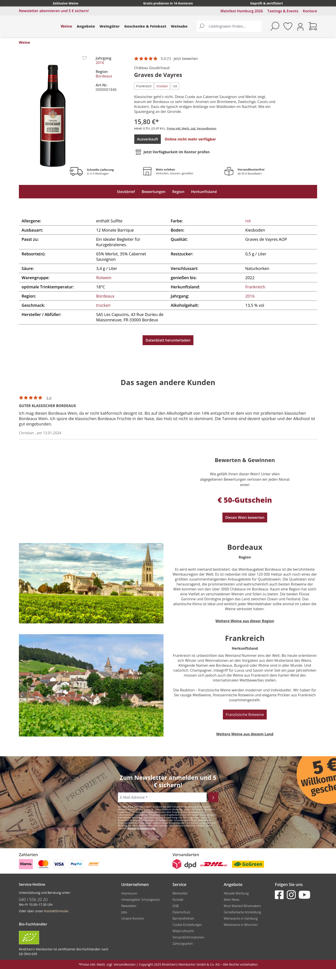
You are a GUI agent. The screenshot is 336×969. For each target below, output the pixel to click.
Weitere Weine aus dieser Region (244, 621)
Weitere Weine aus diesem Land (244, 734)
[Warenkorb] (312, 26)
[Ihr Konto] (300, 26)
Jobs (124, 912)
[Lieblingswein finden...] (234, 26)
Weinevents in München (241, 925)
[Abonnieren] (213, 797)
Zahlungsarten (182, 943)
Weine (66, 26)
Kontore (310, 11)
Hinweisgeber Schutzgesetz (140, 899)
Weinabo (179, 26)
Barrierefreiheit (183, 918)
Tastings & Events (282, 11)
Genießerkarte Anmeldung (242, 912)
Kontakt (177, 899)
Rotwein (104, 277)
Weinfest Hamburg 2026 (241, 11)
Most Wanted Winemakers (242, 906)
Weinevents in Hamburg (241, 918)
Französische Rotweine (245, 714)
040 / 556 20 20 (33, 899)
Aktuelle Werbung (236, 893)
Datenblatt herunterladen (168, 340)
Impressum (129, 893)
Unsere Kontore (132, 918)
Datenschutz (181, 912)
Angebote (86, 26)
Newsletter (129, 906)
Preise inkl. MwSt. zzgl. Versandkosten (191, 128)
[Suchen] (202, 26)
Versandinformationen (188, 937)
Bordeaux (104, 76)
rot (248, 221)
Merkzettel (179, 893)
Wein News (232, 899)
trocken (103, 305)
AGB (175, 906)
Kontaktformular (56, 911)
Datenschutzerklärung (141, 828)
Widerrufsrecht (183, 931)
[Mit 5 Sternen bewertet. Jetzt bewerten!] (166, 58)
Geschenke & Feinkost (145, 26)
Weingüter (110, 26)
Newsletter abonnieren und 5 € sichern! (54, 10)
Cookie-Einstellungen (187, 925)
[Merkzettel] (287, 26)
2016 (100, 62)
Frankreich (255, 286)
